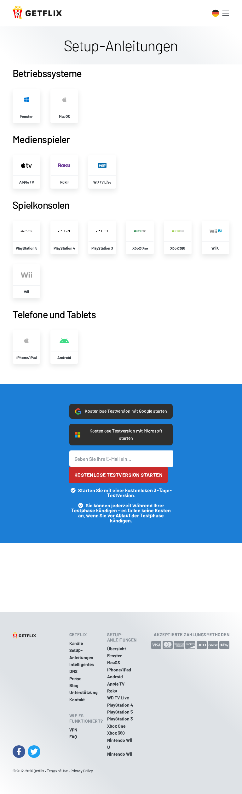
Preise (75, 678)
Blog (73, 685)
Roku (112, 690)
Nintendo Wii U (119, 743)
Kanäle (76, 643)
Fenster (114, 655)
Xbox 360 (116, 733)
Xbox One (116, 726)
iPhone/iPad (119, 669)
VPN (73, 729)
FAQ (73, 736)
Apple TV (115, 683)
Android (115, 676)
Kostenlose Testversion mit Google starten (121, 411)
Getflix (39, 771)
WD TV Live (118, 697)
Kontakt (77, 699)
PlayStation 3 (120, 719)
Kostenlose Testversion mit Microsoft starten (118, 434)
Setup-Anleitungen (81, 654)
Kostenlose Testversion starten (118, 475)
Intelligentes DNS (81, 668)
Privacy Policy (82, 771)
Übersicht (116, 648)
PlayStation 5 (120, 711)
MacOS (113, 662)
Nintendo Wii (119, 754)
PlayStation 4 (120, 705)
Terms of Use (57, 771)
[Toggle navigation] (225, 13)
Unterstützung (83, 692)
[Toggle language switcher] (215, 13)
